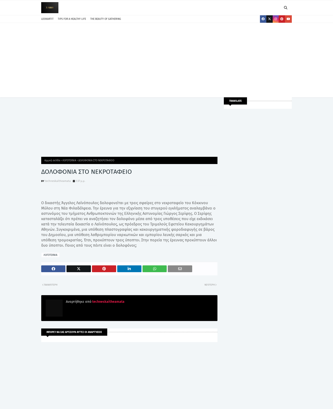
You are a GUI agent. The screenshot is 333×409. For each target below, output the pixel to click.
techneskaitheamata (58, 181)
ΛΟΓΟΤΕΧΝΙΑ (69, 160)
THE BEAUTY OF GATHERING (105, 18)
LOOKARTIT (47, 18)
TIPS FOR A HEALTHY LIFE (72, 18)
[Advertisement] (166, 59)
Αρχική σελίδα (52, 160)
